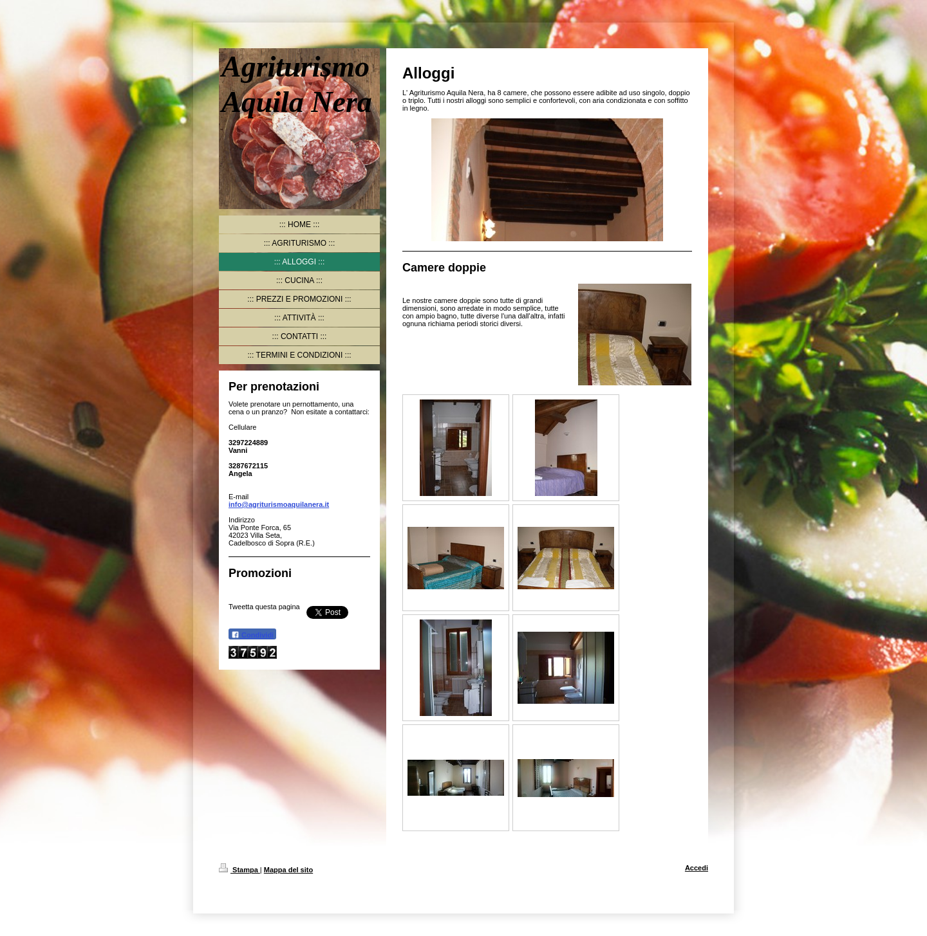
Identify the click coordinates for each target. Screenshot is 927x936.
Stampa (239, 870)
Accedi (696, 868)
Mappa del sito (288, 870)
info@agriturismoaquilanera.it (279, 504)
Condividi (252, 634)
